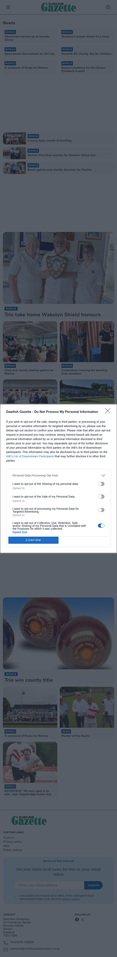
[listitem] (58, 475)
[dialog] (58, 478)
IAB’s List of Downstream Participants (30, 456)
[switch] (101, 484)
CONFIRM (33, 540)
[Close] (109, 412)
